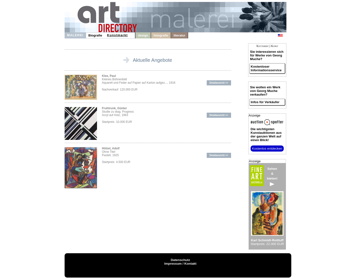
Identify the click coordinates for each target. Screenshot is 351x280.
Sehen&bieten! (272, 176)
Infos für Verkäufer (265, 102)
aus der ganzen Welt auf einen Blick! (266, 134)
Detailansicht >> (218, 82)
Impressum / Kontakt (180, 263)
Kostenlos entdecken (267, 148)
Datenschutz (180, 260)
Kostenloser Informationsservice (266, 68)
